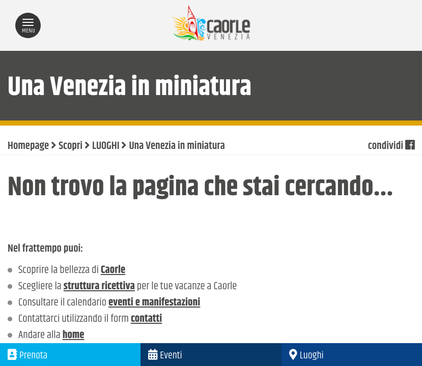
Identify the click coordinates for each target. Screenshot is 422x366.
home (74, 335)
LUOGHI (105, 146)
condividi (391, 146)
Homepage (28, 146)
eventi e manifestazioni (154, 303)
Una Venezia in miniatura (176, 146)
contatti (146, 319)
